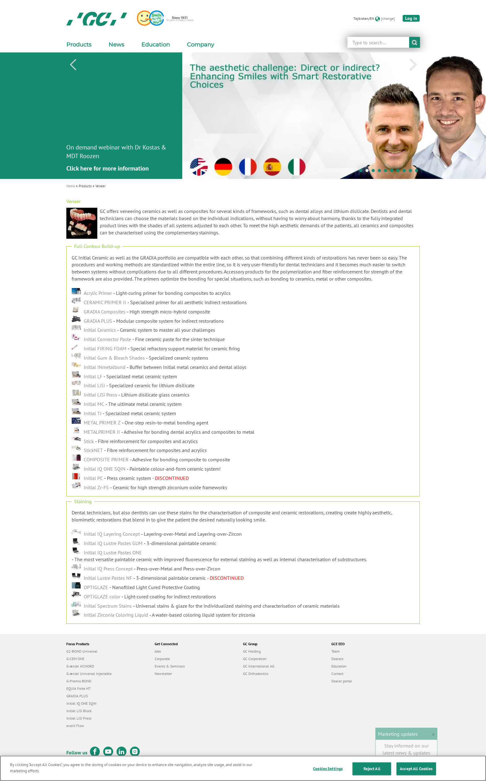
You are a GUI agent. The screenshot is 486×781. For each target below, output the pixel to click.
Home (70, 186)
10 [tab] (418, 172)
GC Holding (252, 651)
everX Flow (75, 725)
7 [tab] (399, 172)
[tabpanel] (243, 115)
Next (413, 64)
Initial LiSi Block (79, 710)
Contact (337, 673)
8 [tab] (406, 172)
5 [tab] (387, 172)
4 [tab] (381, 172)
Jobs (158, 651)
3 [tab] (375, 172)
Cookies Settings (327, 773)
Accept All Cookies (416, 773)
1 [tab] (362, 172)
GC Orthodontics (255, 673)
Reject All (372, 773)
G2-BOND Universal (82, 651)
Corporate (162, 658)
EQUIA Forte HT (78, 688)
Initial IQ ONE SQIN (81, 703)
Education (339, 666)
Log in (411, 18)
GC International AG (258, 666)
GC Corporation (255, 658)
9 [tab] (412, 172)
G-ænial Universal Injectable (89, 673)
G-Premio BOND (78, 681)
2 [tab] (368, 172)
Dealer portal (341, 681)
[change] (388, 18)
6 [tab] (393, 172)
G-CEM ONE (75, 658)
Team (335, 651)
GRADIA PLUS (77, 696)
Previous (72, 64)
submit (414, 42)
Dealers (337, 658)
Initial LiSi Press (78, 718)
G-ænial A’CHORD (80, 666)
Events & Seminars (170, 666)
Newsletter (163, 673)
